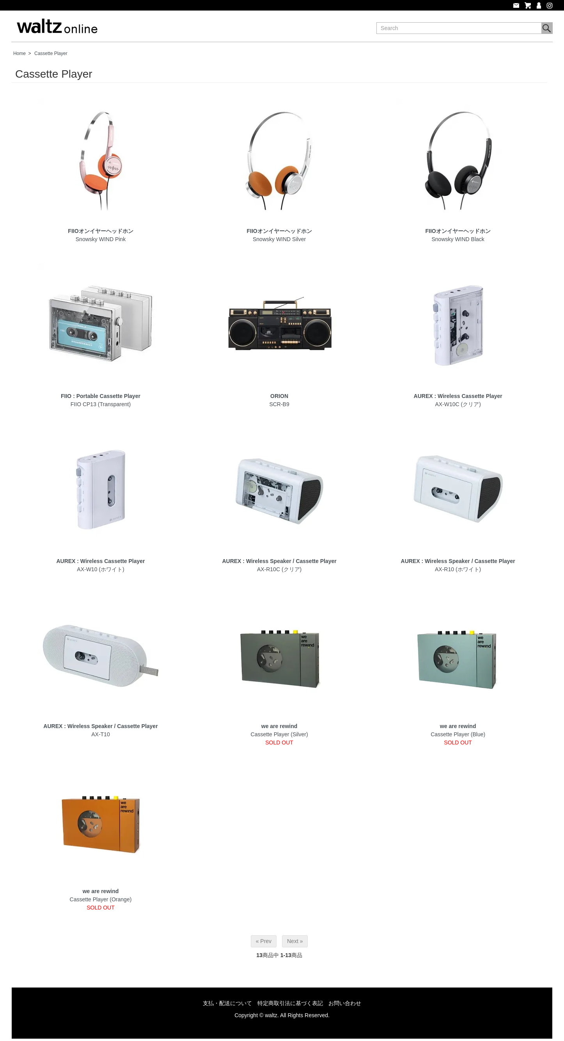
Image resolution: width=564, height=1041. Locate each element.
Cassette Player (50, 53)
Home (19, 53)
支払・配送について (227, 1003)
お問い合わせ (344, 1003)
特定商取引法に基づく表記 (290, 1003)
